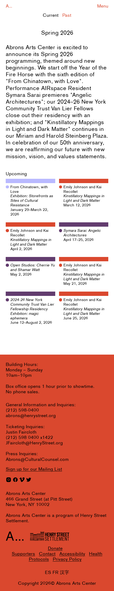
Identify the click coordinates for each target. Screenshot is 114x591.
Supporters (23, 554)
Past (66, 15)
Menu (102, 6)
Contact (47, 554)
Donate (55, 548)
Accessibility (72, 554)
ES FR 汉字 (57, 572)
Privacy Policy (67, 559)
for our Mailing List (34, 469)
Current (50, 15)
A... (9, 6)
